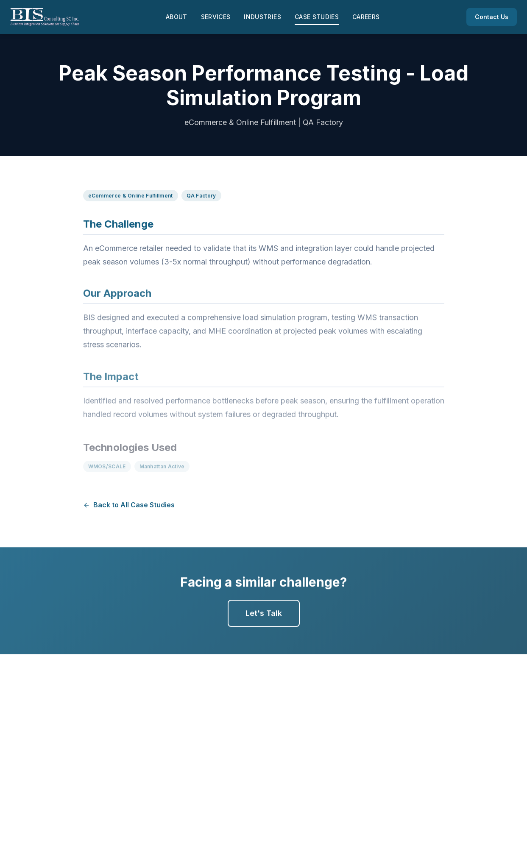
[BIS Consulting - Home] (44, 17)
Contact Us (491, 16)
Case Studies (317, 16)
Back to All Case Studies (129, 505)
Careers (365, 16)
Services (216, 16)
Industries (262, 16)
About (176, 16)
